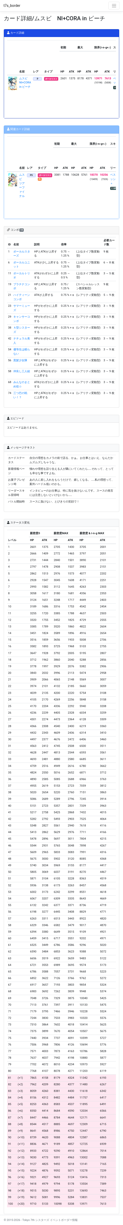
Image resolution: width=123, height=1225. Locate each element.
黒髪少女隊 (20, 360)
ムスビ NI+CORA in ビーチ (25, 83)
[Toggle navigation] (113, 5)
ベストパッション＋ (115, 179)
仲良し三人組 (21, 371)
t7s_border (12, 6)
